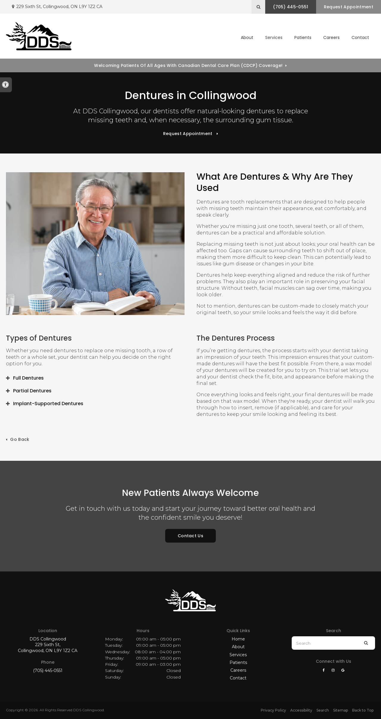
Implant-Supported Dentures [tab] (48, 403)
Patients (302, 37)
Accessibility (301, 710)
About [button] (247, 37)
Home (238, 639)
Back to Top (363, 710)
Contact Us (190, 536)
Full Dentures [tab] (28, 378)
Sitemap (340, 710)
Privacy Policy (273, 710)
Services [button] (273, 37)
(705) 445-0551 (48, 670)
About (238, 646)
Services (238, 654)
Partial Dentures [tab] (32, 390)
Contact (360, 37)
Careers (331, 37)
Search (322, 710)
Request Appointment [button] (348, 7)
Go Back (19, 439)
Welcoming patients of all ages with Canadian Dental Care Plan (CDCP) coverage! (188, 65)
